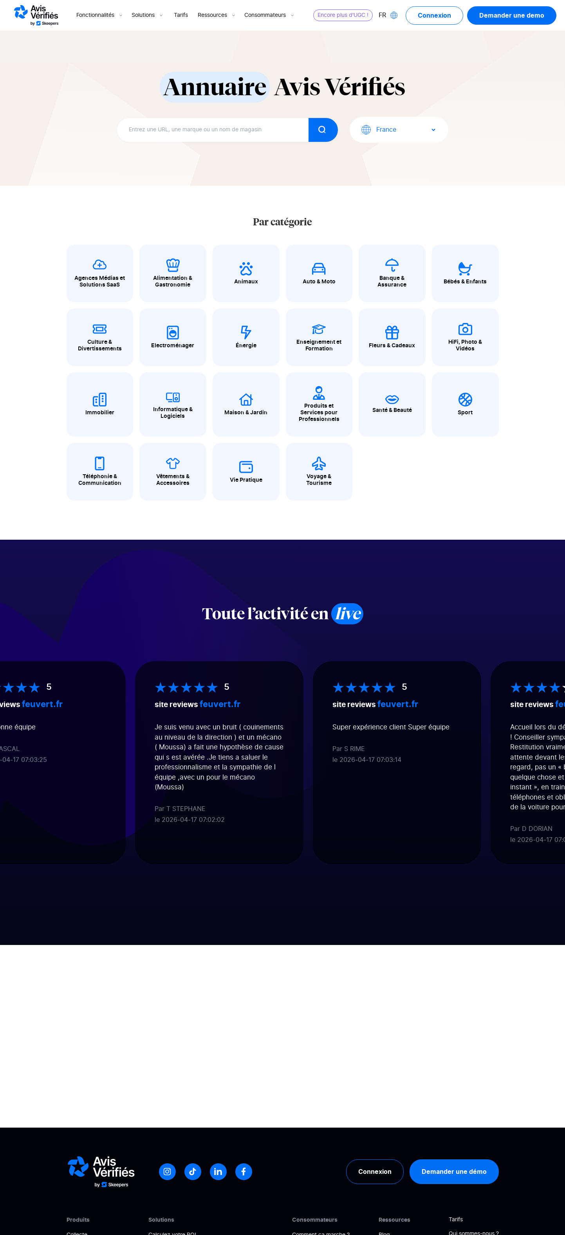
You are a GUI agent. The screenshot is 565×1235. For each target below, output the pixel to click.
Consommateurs (269, 15)
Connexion (434, 15)
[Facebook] (243, 1171)
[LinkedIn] (218, 1171)
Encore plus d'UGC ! (343, 15)
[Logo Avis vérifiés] (36, 15)
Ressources (217, 15)
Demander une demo (511, 15)
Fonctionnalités (100, 15)
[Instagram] (167, 1171)
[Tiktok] (192, 1171)
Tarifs (181, 15)
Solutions (148, 15)
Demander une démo (454, 1171)
